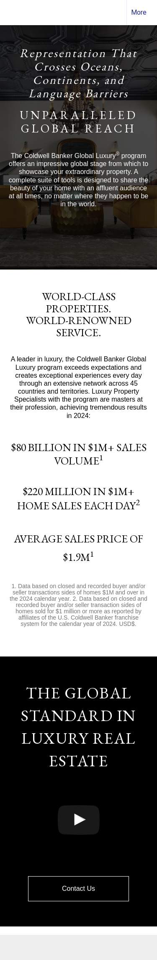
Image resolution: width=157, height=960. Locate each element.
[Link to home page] (13, 12)
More (139, 12)
